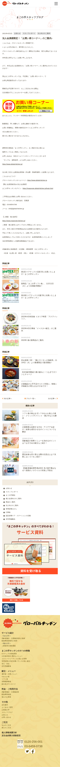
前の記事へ (8, 398)
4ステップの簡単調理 (9, 654)
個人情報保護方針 (9, 733)
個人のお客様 (6, 697)
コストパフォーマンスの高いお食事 (14, 659)
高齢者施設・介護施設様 (10, 692)
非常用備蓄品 (10, 519)
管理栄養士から (11, 509)
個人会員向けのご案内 (13, 498)
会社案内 (5, 705)
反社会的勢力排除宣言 (11, 736)
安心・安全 (5, 664)
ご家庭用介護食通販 (9, 646)
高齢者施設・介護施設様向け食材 (13, 638)
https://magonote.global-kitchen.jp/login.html (38, 188)
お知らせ (17, 33)
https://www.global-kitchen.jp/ (12, 164)
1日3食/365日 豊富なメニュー (12, 656)
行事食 (8, 512)
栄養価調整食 (6, 681)
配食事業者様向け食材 (9, 641)
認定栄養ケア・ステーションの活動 (18, 516)
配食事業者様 (6, 694)
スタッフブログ (7, 712)
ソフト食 (5, 679)
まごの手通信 (10, 495)
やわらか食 (5, 676)
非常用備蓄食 (6, 666)
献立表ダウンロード (9, 684)
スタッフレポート (29, 33)
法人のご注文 (6, 725)
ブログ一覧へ (31, 398)
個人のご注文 (6, 728)
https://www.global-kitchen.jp (37, 180)
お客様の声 (5, 710)
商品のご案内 (10, 502)
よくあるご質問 (7, 707)
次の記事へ (52, 398)
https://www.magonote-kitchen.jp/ (13, 221)
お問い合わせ (6, 717)
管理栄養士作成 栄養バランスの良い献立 (16, 661)
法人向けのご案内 (44, 33)
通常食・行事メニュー (9, 674)
